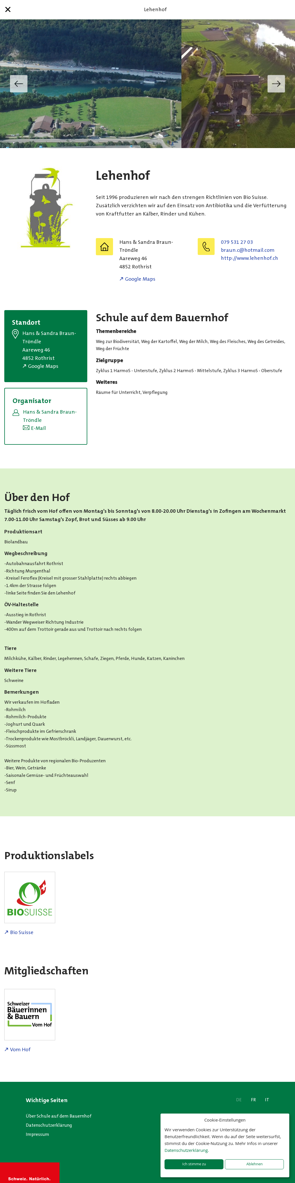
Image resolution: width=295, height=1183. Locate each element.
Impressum (37, 1134)
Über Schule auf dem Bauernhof (59, 1116)
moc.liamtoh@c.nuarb (247, 250)
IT (267, 1100)
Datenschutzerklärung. (187, 1150)
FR (253, 1100)
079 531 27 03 (237, 242)
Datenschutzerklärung (49, 1125)
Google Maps (140, 279)
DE (239, 1100)
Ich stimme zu (194, 1164)
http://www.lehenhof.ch (249, 258)
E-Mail (38, 428)
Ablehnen (254, 1164)
